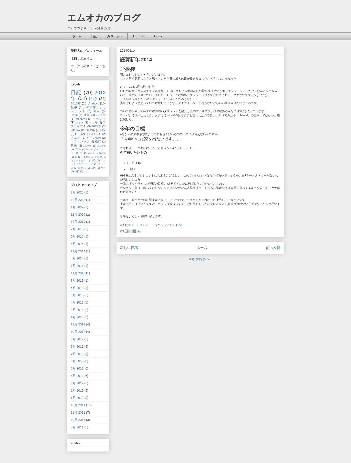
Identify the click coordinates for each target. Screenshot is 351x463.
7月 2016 (77, 229)
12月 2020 (78, 214)
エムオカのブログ (104, 18)
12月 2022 (78, 200)
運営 (103, 167)
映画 (74, 145)
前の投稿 (273, 248)
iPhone (86, 156)
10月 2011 (78, 420)
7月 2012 (77, 354)
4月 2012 (77, 376)
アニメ (76, 137)
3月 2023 (77, 192)
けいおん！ (93, 134)
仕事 (74, 107)
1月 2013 (77, 317)
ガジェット (115, 36)
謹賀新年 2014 (136, 59)
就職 (86, 115)
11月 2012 (78, 324)
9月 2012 (77, 339)
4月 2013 (77, 302)
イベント (99, 118)
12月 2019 (78, 221)
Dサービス (92, 149)
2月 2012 (77, 390)
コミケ (79, 122)
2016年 (75, 130)
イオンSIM (93, 137)
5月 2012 (77, 368)
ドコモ (93, 122)
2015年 (96, 126)
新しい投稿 (129, 248)
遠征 (77, 171)
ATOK (78, 149)
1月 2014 (77, 266)
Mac (103, 130)
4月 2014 (77, 258)
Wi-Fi (91, 153)
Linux (158, 36)
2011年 (91, 107)
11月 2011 (78, 412)
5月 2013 (77, 295)
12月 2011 (78, 405)
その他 (98, 156)
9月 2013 (77, 280)
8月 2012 (77, 346)
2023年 (101, 145)
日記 (94, 36)
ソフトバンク (80, 141)
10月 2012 (78, 331)
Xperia (102, 153)
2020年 (87, 145)
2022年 (90, 130)
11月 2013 (78, 273)
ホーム (76, 36)
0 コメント (144, 225)
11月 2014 (78, 251)
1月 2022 (77, 207)
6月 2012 (77, 361)
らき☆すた (77, 160)
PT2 (77, 134)
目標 (93, 99)
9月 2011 (77, 427)
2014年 (169, 225)
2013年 (76, 103)
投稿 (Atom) (204, 259)
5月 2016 (77, 236)
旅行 (98, 141)
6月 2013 (77, 288)
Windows (81, 118)
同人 (96, 111)
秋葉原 (82, 167)
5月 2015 (77, 244)
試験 (93, 167)
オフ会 (92, 160)
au (76, 156)
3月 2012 (77, 383)
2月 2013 (77, 310)
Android (138, 36)
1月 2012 (77, 397)
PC (81, 153)
